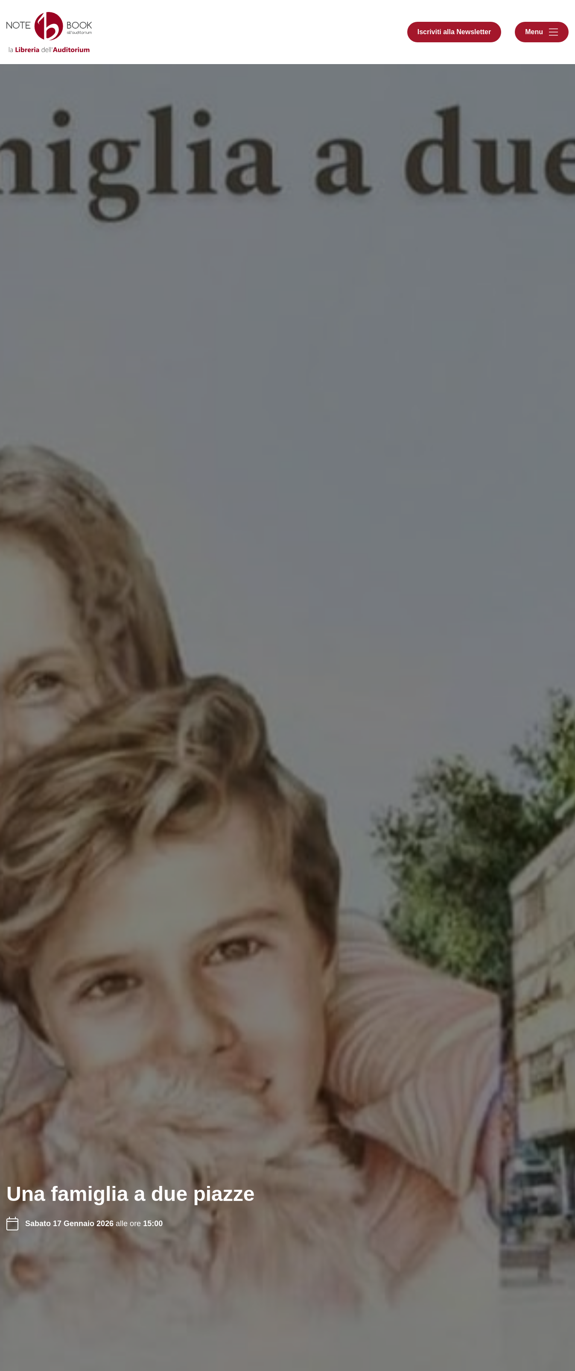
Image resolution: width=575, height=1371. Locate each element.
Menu (534, 31)
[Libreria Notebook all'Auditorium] (49, 32)
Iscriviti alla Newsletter (454, 31)
